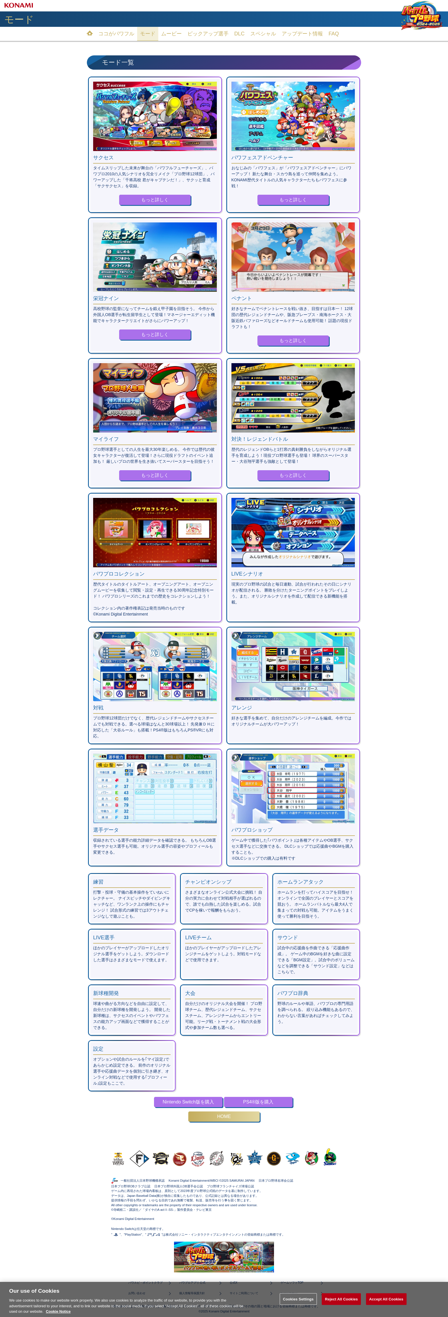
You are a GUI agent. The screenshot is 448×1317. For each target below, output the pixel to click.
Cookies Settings (298, 1307)
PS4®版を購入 (258, 1101)
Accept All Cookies (386, 1307)
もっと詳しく (155, 199)
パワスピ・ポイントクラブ (145, 1282)
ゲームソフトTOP (292, 1282)
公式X (233, 1282)
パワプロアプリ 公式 (192, 1282)
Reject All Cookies (341, 1307)
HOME (224, 1116)
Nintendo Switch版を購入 (188, 1101)
